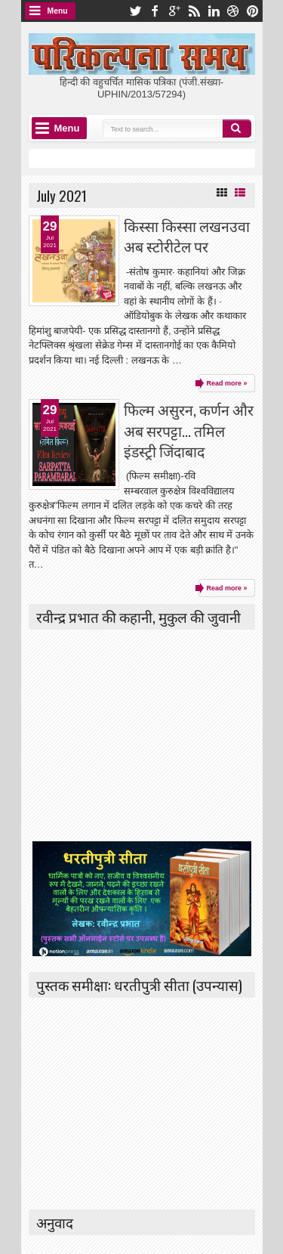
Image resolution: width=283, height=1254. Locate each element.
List (240, 193)
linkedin (213, 11)
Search (237, 128)
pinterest (253, 11)
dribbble (233, 11)
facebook (155, 11)
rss (194, 11)
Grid (221, 193)
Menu (58, 11)
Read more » (226, 383)
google (174, 11)
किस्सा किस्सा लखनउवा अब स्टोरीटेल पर (187, 236)
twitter (135, 11)
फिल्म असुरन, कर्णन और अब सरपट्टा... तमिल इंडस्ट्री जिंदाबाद (189, 430)
